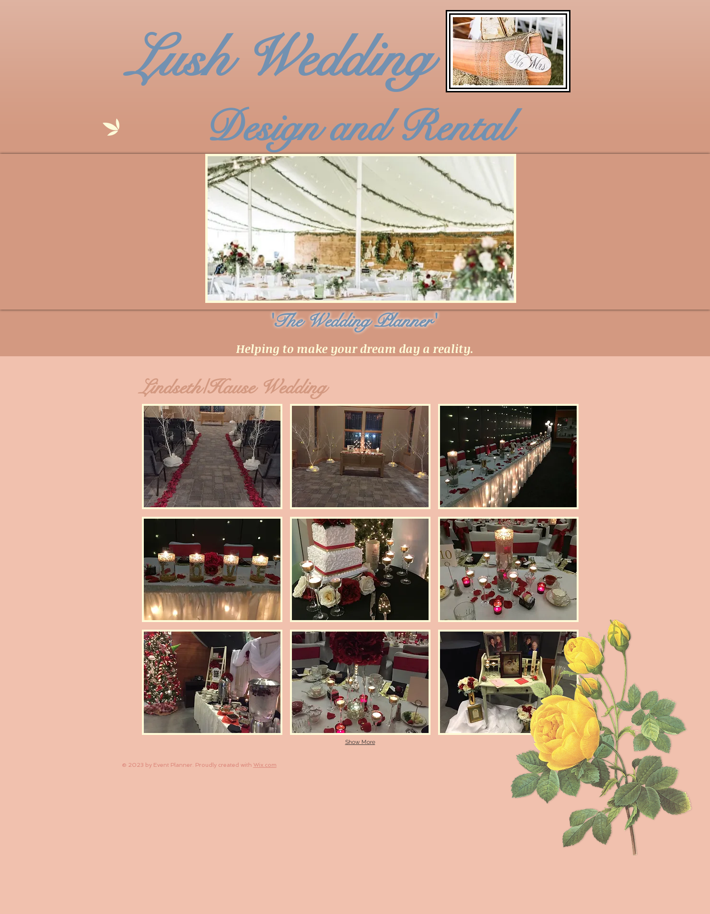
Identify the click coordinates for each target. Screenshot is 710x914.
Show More (360, 742)
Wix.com (265, 765)
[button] (212, 456)
